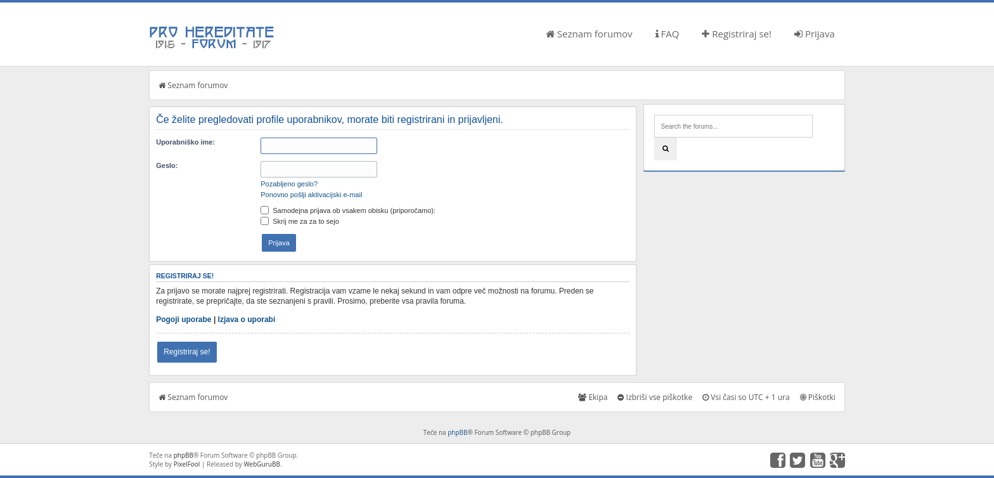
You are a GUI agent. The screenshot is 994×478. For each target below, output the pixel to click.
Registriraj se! (736, 33)
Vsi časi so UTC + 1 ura (745, 397)
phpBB (457, 432)
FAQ (667, 33)
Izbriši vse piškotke (654, 397)
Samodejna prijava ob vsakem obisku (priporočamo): (348, 210)
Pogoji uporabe (183, 319)
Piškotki (818, 397)
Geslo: (167, 165)
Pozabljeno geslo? (289, 184)
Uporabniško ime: (185, 142)
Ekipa (592, 397)
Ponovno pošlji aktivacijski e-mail (311, 194)
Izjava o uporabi (247, 319)
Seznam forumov (589, 33)
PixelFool (187, 464)
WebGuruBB (261, 464)
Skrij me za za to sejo (300, 221)
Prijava (814, 33)
